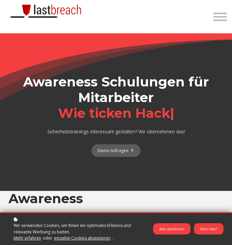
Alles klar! (208, 228)
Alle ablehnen (171, 228)
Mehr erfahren (27, 238)
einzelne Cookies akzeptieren (82, 238)
